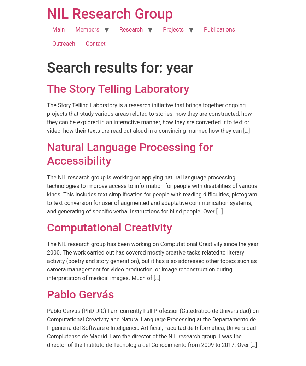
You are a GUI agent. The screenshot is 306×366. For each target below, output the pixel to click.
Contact (96, 43)
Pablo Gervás (80, 294)
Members (87, 29)
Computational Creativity (109, 227)
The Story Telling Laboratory (118, 89)
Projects (173, 29)
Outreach (63, 43)
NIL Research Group (110, 14)
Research (131, 29)
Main (58, 29)
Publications (219, 29)
